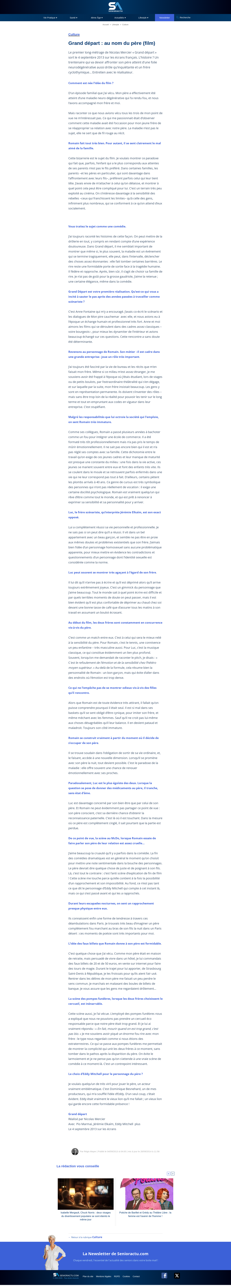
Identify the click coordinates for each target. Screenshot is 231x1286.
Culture (125, 24)
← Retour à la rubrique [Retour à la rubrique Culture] (85, 1238)
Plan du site (88, 1277)
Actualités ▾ (120, 17)
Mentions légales (105, 1277)
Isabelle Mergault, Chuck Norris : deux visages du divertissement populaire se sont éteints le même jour (86, 1215)
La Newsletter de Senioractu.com (115, 1254)
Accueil (106, 24)
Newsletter (164, 17)
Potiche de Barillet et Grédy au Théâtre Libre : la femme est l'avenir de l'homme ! (145, 1214)
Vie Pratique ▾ (50, 17)
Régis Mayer (90, 1151)
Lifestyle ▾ (143, 17)
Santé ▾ (73, 17)
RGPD (119, 1277)
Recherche (185, 17)
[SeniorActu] (115, 7)
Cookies (130, 1277)
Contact (140, 1277)
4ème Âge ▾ (97, 17)
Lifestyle (115, 24)
